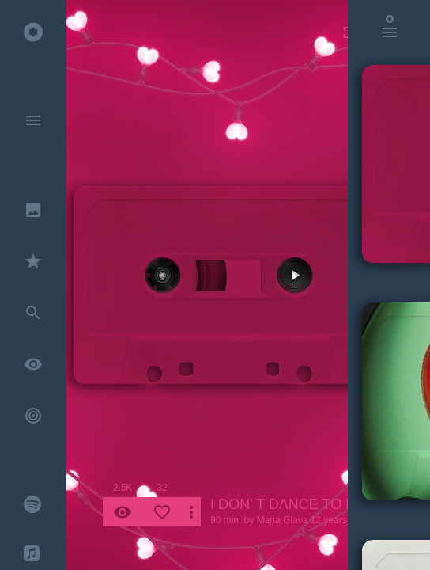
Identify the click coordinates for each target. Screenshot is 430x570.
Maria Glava (282, 520)
